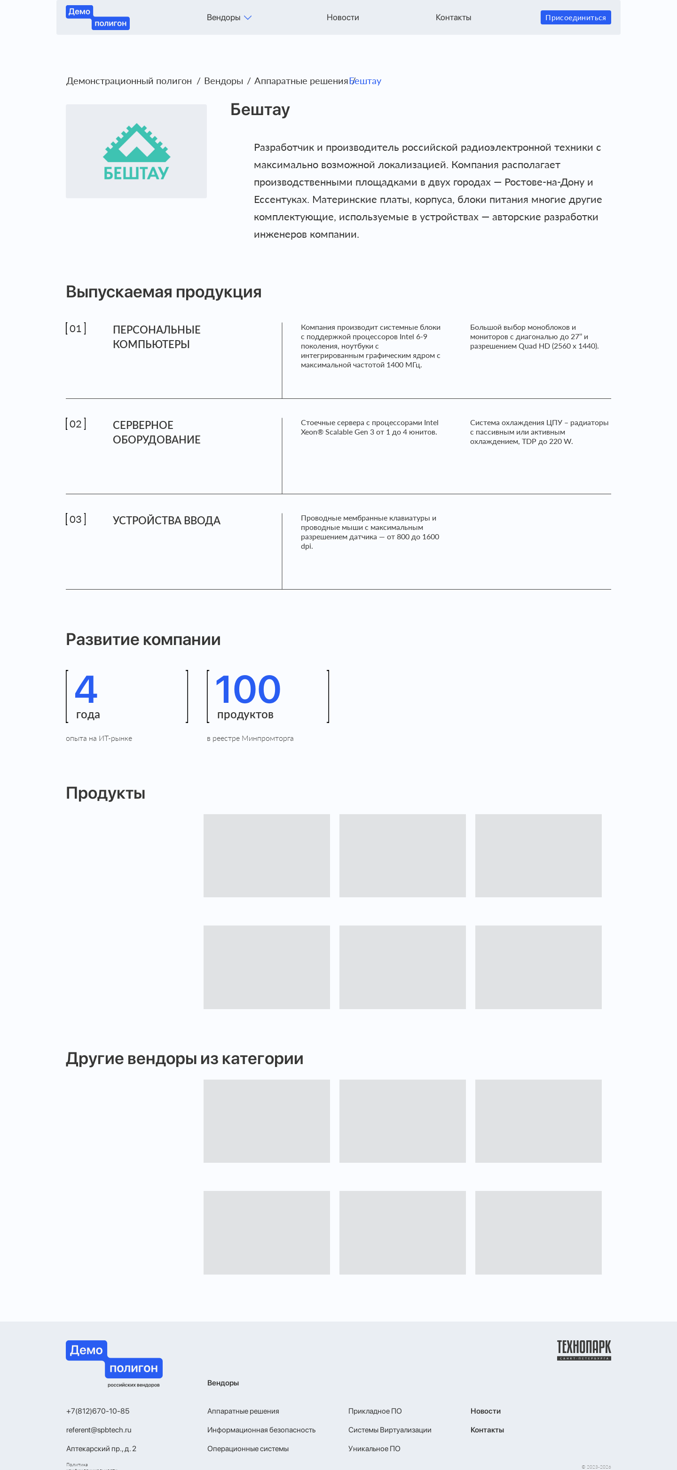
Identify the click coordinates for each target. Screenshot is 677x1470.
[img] (248, 17)
